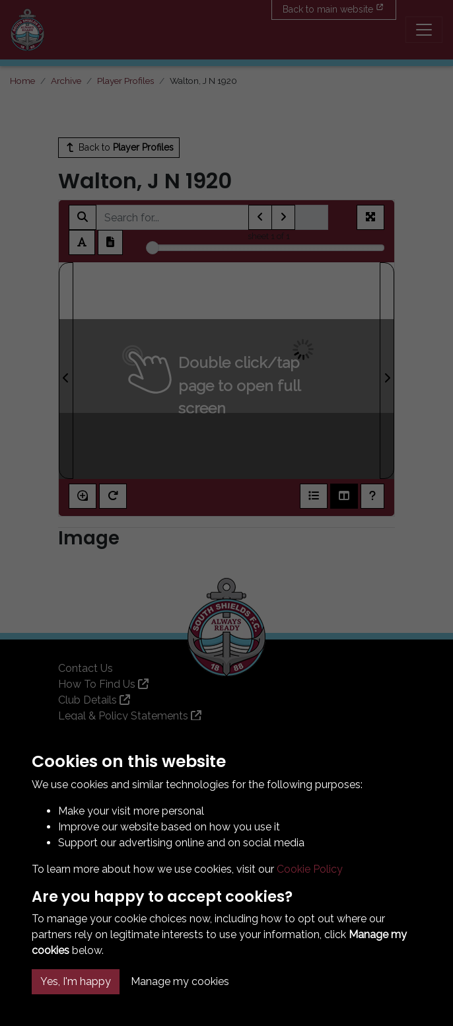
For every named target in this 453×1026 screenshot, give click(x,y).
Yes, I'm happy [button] (75, 981)
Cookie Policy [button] (310, 869)
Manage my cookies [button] (180, 981)
